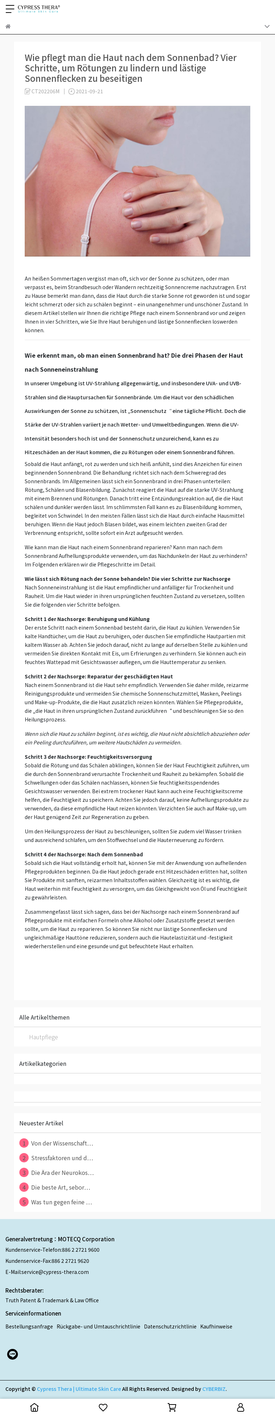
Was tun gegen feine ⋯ (55, 1201)
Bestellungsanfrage (29, 1326)
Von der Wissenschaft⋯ (56, 1143)
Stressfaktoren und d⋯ (56, 1157)
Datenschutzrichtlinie (170, 1326)
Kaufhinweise (216, 1326)
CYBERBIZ (214, 1388)
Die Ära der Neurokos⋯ (56, 1172)
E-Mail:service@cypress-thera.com (47, 1271)
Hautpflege (43, 1036)
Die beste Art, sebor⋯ (54, 1187)
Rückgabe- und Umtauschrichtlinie (98, 1326)
